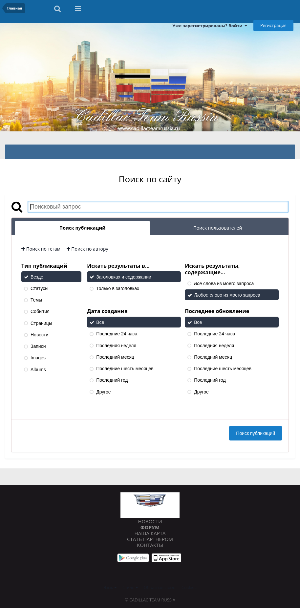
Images (38, 358)
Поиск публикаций (255, 433)
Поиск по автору (87, 249)
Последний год (112, 380)
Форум (150, 527)
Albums (38, 369)
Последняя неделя (116, 345)
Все (100, 322)
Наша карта (150, 533)
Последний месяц (115, 357)
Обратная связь (160, 587)
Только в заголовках (117, 288)
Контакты (150, 545)
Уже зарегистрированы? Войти (209, 26)
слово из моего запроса (227, 295)
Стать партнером (150, 539)
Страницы (41, 323)
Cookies (189, 587)
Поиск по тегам (40, 249)
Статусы (39, 288)
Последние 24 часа (116, 334)
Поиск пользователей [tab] (217, 228)
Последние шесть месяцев (125, 368)
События (40, 311)
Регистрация (273, 25)
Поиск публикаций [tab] (82, 228)
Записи (38, 346)
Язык (109, 587)
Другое (103, 391)
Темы (36, 300)
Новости (39, 334)
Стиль (130, 587)
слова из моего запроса (224, 283)
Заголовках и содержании (123, 277)
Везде (37, 277)
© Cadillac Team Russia (150, 600)
